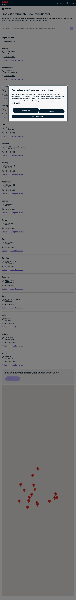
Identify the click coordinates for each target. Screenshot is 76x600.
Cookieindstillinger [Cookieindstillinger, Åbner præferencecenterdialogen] (38, 116)
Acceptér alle (26, 110)
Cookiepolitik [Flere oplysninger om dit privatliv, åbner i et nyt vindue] (15, 103)
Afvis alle (51, 111)
